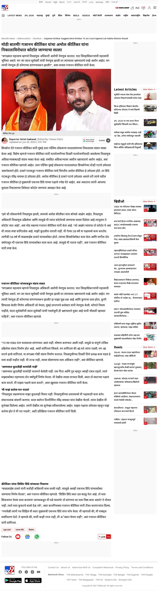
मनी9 (107, 2)
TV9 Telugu (90, 574)
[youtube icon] (18, 536)
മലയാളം (99, 2)
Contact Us (53, 567)
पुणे (53, 15)
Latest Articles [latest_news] (125, 89)
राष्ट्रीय (125, 15)
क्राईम (118, 15)
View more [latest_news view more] (149, 89)
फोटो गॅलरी (97, 15)
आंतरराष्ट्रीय (135, 15)
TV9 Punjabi (147, 574)
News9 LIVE (111, 579)
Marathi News (8, 38)
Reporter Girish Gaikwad (22, 139)
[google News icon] (27, 536)
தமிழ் (91, 2)
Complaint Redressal (103, 567)
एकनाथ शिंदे (20, 530)
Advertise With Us (81, 567)
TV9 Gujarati (132, 574)
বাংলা (69, 2)
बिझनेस (146, 15)
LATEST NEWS (15, 15)
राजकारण (109, 15)
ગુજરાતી (77, 2)
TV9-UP (114, 2)
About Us (65, 567)
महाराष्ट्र (40, 15)
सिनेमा (67, 15)
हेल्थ (154, 15)
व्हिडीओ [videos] (119, 201)
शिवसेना (31, 530)
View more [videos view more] (149, 201)
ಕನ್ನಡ (55, 2)
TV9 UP (99, 579)
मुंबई (47, 15)
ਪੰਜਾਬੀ (84, 2)
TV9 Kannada (104, 574)
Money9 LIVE (125, 579)
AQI (137, 7)
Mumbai (37, 38)
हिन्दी (41, 2)
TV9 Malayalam (86, 579)
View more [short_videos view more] (149, 347)
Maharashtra (24, 38)
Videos (86, 15)
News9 (48, 2)
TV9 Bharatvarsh (74, 574)
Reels (76, 15)
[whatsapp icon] (37, 536)
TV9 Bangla (119, 574)
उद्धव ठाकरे (7, 530)
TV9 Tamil (71, 579)
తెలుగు (62, 2)
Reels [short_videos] (118, 347)
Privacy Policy (122, 567)
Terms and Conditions (142, 567)
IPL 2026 (29, 15)
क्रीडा (60, 15)
